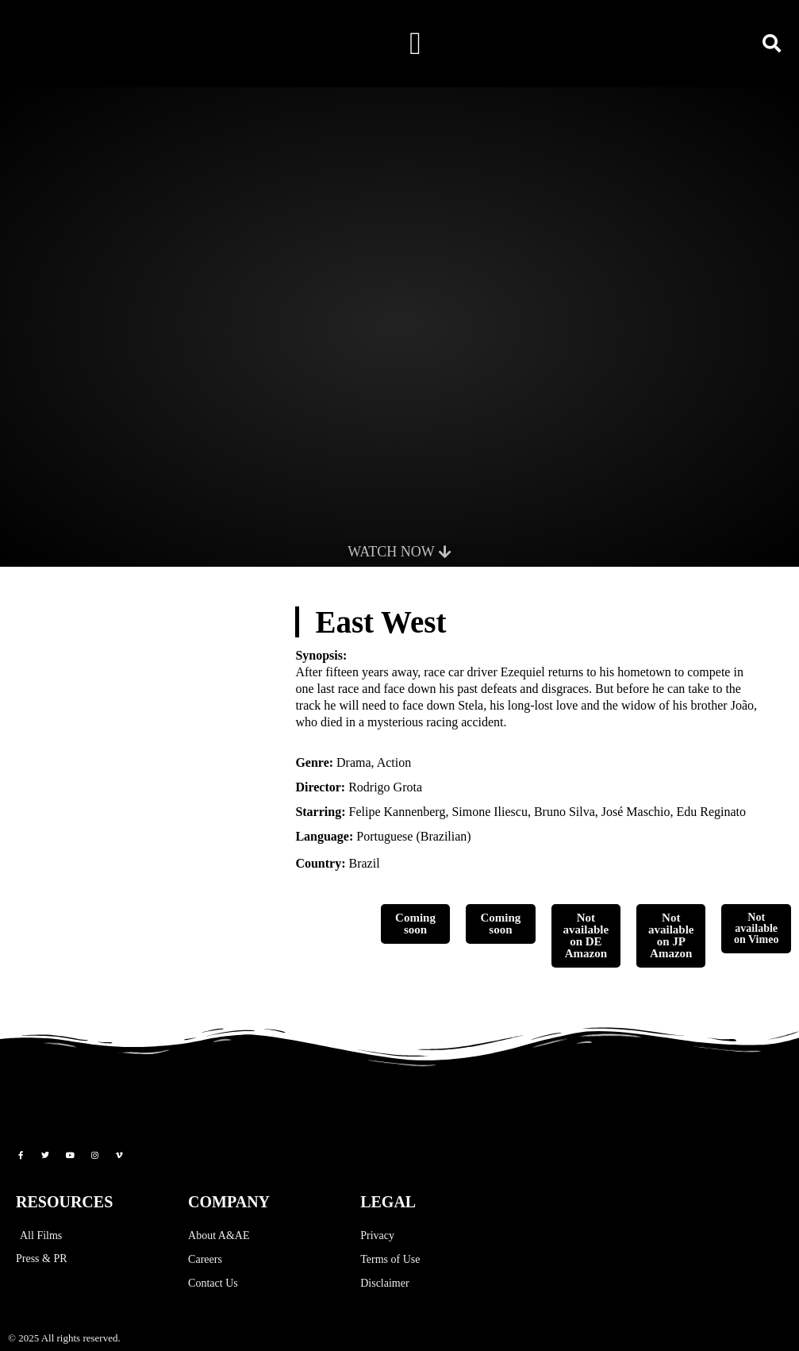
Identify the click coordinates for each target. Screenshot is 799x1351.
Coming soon (415, 923)
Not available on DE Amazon (586, 935)
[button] (415, 43)
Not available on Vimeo (756, 928)
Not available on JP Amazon (671, 935)
